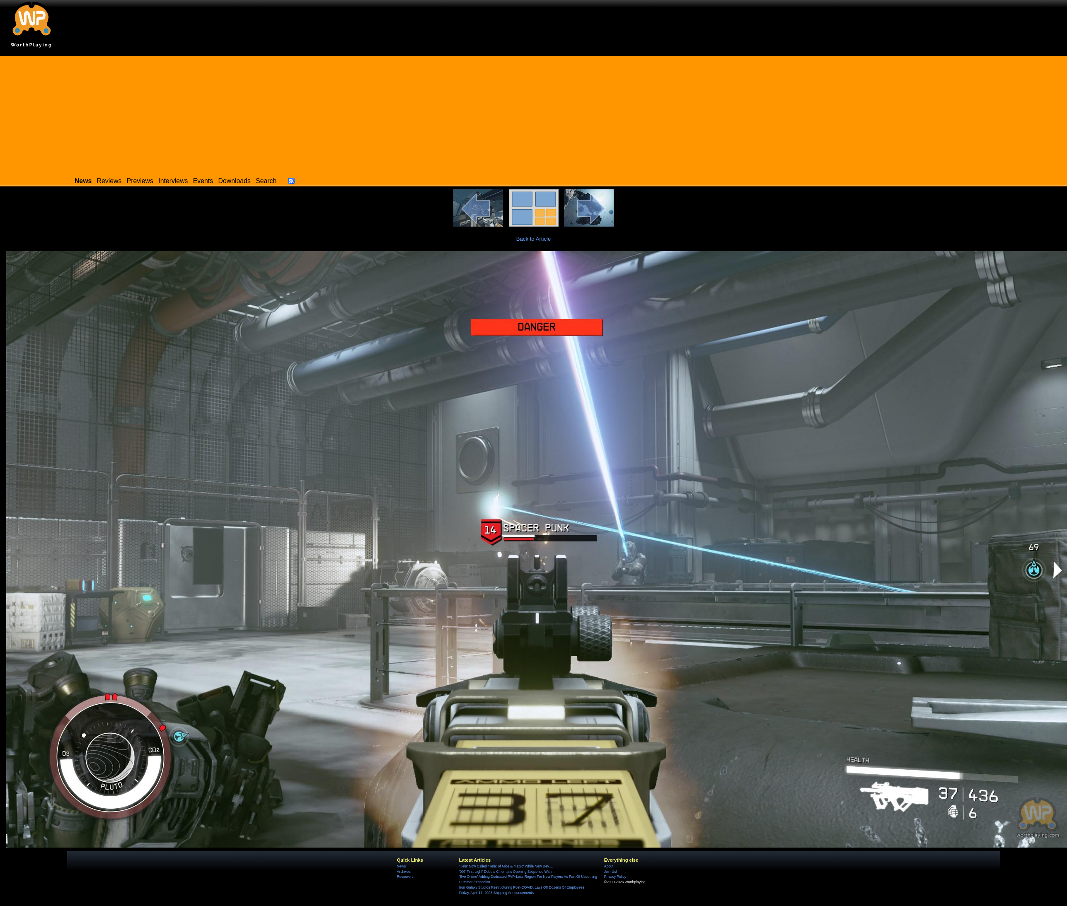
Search (266, 180)
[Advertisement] (533, 114)
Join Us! (610, 872)
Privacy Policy (615, 877)
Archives (404, 872)
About (608, 866)
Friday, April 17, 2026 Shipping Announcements (496, 893)
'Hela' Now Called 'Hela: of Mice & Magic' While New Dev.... (506, 866)
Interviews (173, 180)
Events (203, 180)
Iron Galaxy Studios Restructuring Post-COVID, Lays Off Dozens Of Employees (521, 887)
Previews (140, 180)
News (401, 866)
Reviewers (405, 877)
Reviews (109, 180)
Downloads (234, 180)
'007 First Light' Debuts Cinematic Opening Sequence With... (506, 872)
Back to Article (533, 239)
